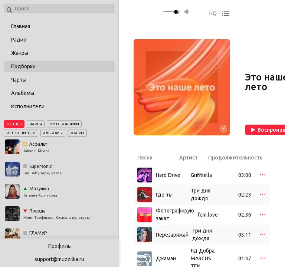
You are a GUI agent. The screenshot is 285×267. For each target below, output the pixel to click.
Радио (18, 40)
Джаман (166, 258)
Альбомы (22, 93)
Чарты (18, 80)
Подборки (23, 66)
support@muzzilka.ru (59, 259)
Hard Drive (168, 175)
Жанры (19, 53)
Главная (20, 26)
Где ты (164, 195)
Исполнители (28, 106)
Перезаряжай (172, 235)
